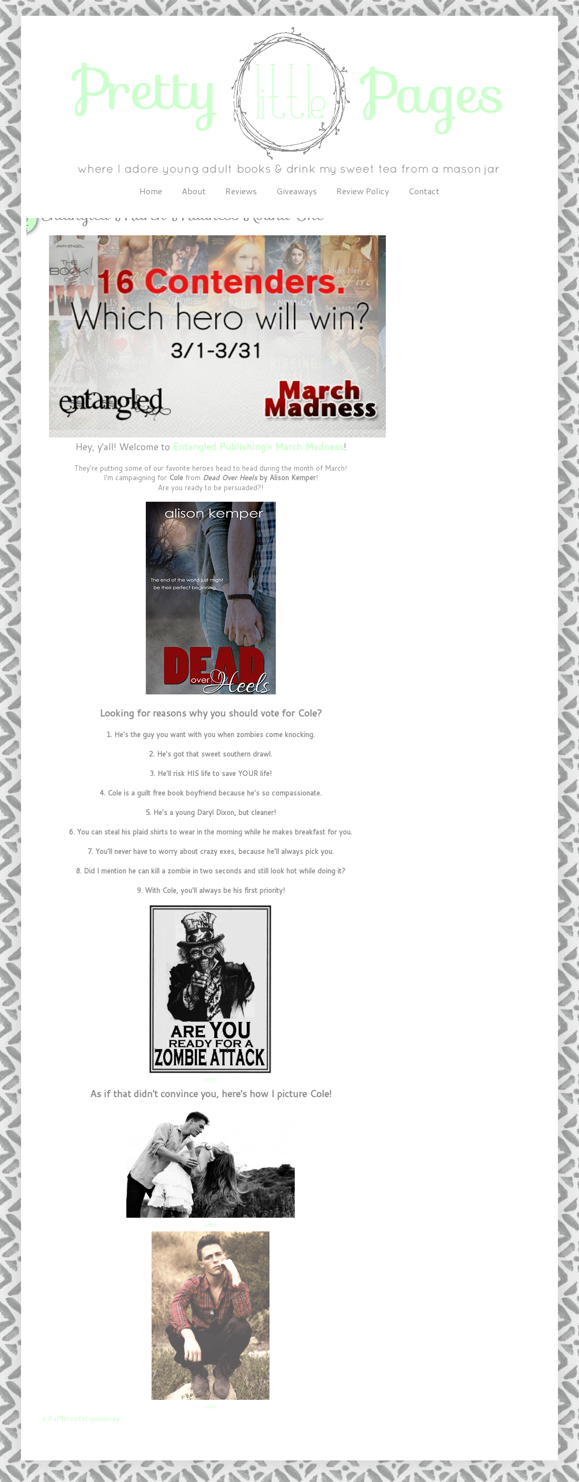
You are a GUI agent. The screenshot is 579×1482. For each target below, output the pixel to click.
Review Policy (362, 191)
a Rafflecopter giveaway (80, 1418)
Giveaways (296, 191)
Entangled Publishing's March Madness (258, 446)
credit (210, 1079)
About (194, 191)
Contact (424, 191)
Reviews (241, 191)
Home (150, 191)
